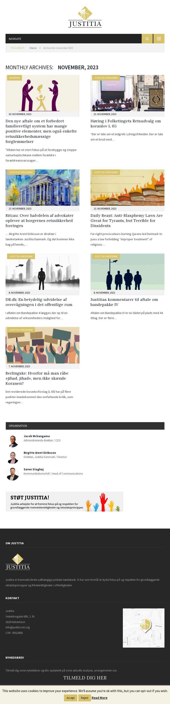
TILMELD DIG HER (85, 678)
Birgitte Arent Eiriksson (40, 453)
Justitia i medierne (106, 77)
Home (33, 48)
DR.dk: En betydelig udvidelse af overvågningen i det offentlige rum (39, 302)
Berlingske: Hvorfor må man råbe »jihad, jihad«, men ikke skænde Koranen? (37, 378)
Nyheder (14, 77)
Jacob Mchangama (37, 436)
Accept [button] (71, 698)
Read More (99, 698)
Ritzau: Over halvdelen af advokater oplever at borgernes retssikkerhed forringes (39, 220)
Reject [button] (84, 698)
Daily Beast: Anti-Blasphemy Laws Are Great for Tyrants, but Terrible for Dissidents (127, 220)
